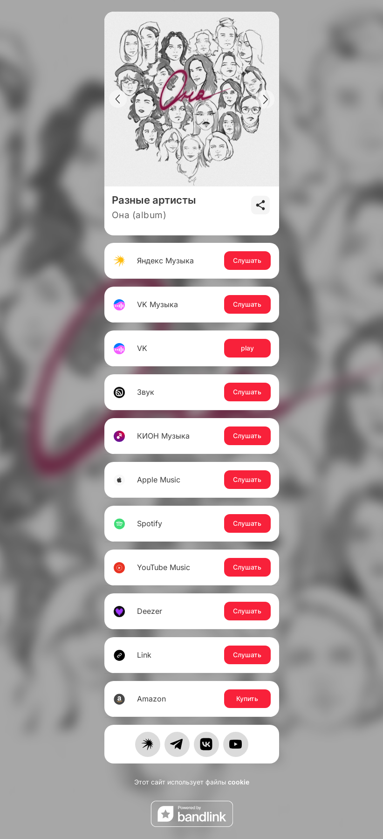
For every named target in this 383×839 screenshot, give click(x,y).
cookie (238, 782)
